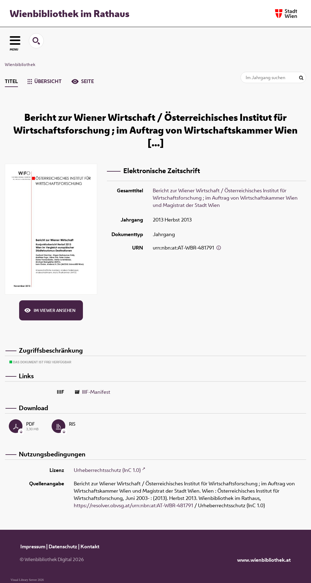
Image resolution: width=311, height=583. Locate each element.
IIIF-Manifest (96, 392)
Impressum (32, 546)
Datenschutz (63, 546)
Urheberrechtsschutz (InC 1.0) (107, 470)
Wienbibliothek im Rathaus (69, 13)
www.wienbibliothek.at (264, 560)
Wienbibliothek (20, 64)
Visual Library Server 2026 (27, 579)
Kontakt (89, 546)
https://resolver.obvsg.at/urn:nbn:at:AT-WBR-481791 (133, 505)
